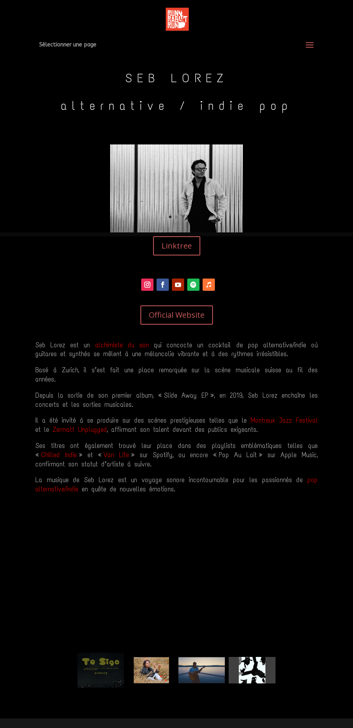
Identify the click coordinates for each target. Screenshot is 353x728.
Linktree (177, 245)
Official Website (177, 315)
